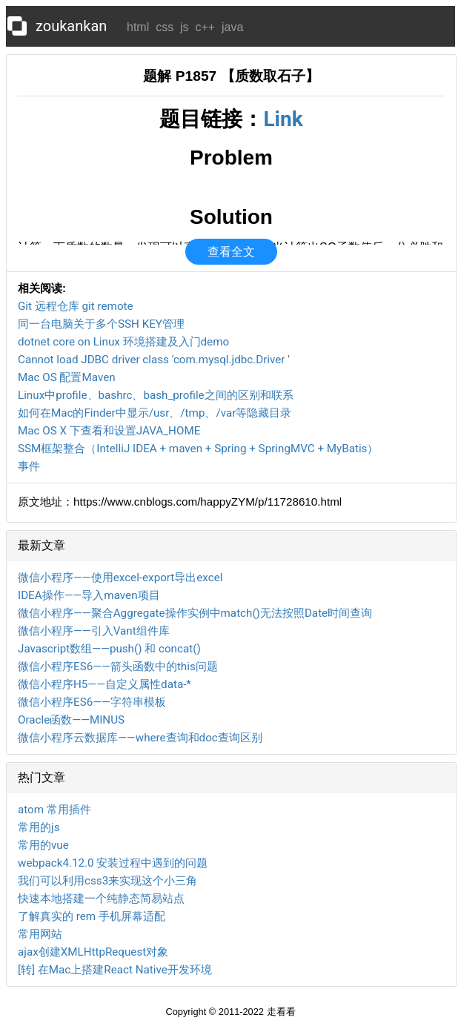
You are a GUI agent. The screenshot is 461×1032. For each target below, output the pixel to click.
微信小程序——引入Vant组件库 (94, 631)
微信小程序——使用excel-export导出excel (120, 577)
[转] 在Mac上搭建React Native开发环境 (115, 969)
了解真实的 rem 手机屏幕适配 (91, 916)
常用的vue (43, 845)
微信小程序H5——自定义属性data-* (104, 684)
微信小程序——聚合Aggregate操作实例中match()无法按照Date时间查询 (195, 613)
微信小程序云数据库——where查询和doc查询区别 (140, 737)
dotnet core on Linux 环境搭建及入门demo (123, 341)
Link (282, 119)
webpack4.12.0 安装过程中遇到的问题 (113, 863)
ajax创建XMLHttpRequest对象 (93, 952)
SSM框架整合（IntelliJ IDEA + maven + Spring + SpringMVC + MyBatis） (198, 448)
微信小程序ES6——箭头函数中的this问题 (118, 666)
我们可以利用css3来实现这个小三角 (107, 880)
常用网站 (40, 934)
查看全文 (231, 252)
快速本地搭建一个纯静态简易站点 (101, 898)
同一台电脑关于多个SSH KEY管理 (101, 324)
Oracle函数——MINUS (71, 720)
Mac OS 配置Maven (67, 377)
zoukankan (71, 26)
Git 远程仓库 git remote (75, 306)
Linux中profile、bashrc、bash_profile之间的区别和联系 (155, 395)
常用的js (38, 827)
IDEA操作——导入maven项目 (89, 595)
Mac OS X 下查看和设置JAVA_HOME (109, 430)
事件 (29, 466)
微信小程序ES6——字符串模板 (92, 702)
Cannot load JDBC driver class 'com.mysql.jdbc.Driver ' (154, 359)
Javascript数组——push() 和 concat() (109, 648)
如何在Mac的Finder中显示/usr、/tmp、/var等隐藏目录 (154, 413)
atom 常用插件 (54, 809)
